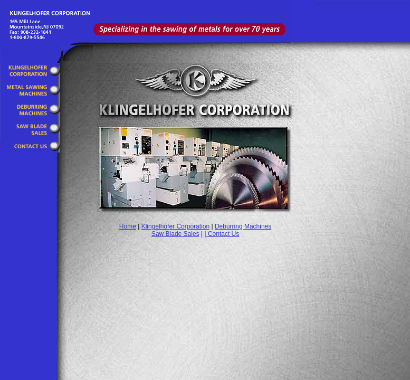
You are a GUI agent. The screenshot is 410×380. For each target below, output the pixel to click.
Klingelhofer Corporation (175, 226)
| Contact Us (221, 234)
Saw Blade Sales (175, 234)
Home (127, 226)
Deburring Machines (243, 226)
